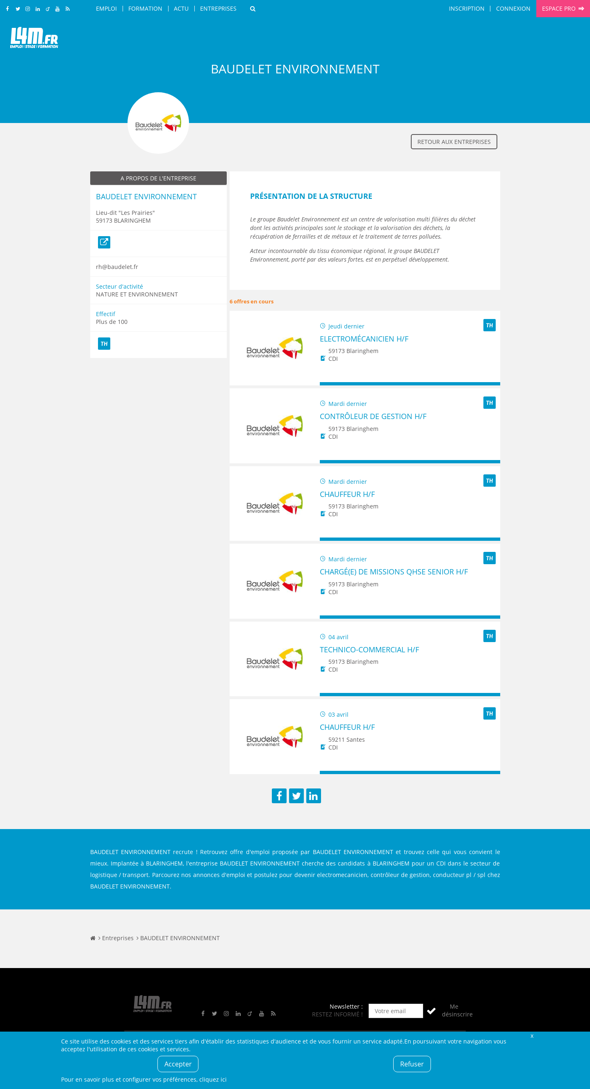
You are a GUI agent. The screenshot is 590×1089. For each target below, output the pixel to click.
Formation (145, 8)
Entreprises (218, 8)
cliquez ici (213, 1079)
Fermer (532, 1035)
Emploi (106, 8)
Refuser (412, 1063)
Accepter (178, 1063)
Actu (181, 8)
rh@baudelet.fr (117, 267)
